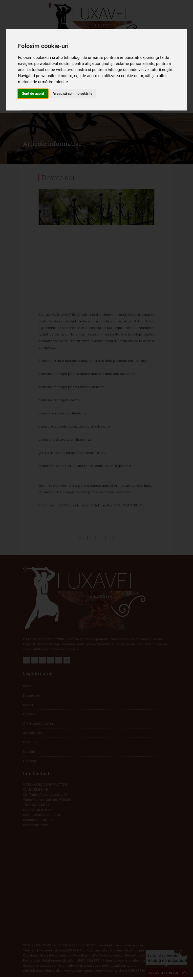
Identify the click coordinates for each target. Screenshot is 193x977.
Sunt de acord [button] (33, 94)
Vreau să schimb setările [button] (72, 94)
